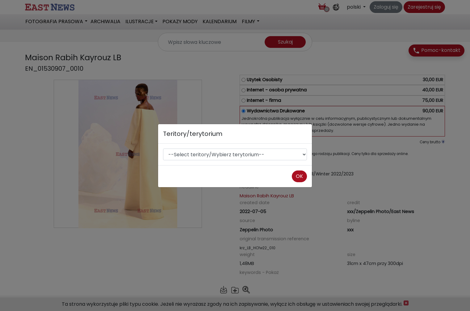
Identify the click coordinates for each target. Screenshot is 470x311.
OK (299, 176)
